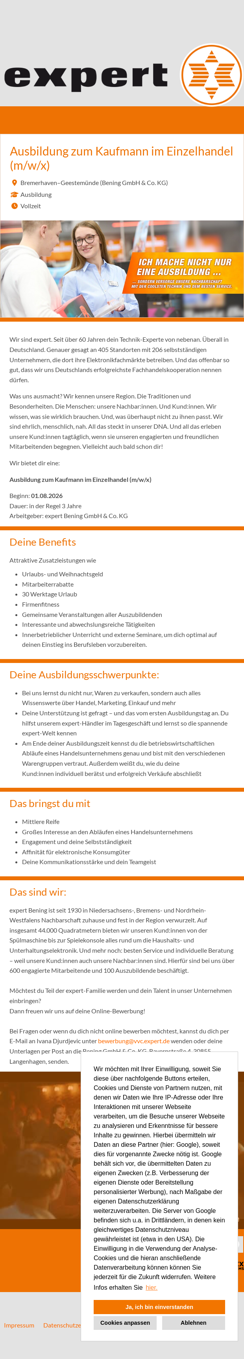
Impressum (19, 1325)
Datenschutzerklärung (73, 1325)
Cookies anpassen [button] (125, 1323)
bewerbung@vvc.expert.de (134, 1040)
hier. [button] (151, 1287)
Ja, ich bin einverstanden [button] (159, 1307)
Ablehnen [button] (194, 1323)
